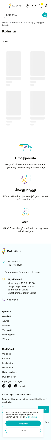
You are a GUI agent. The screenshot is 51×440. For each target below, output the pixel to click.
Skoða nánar (31, 416)
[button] (23, 423)
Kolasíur (5, 25)
